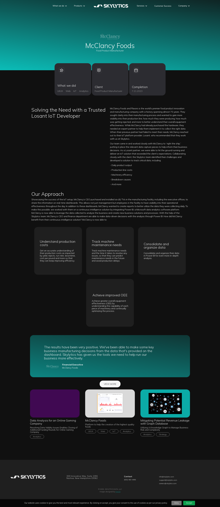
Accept (189, 503)
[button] (60, 6)
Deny (176, 503)
